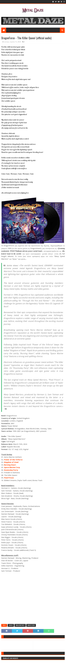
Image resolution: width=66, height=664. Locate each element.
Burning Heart (10, 465)
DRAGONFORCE (20, 625)
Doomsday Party (11, 470)
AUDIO (11, 625)
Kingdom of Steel (11, 462)
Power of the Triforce (13, 460)
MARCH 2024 (31, 625)
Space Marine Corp (12, 467)
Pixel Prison (9, 478)
